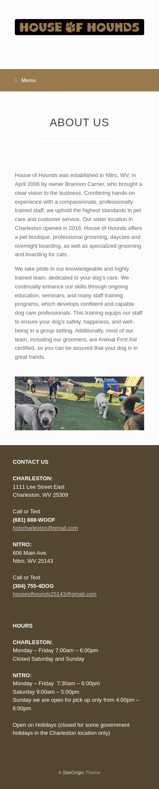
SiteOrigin (73, 772)
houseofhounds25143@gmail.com (55, 594)
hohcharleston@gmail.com (45, 528)
